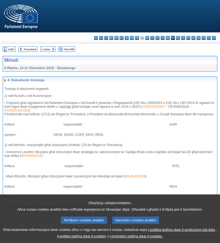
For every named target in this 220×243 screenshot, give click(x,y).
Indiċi (11, 49)
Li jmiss (46, 49)
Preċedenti (30, 49)
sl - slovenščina (204, 38)
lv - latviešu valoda (157, 38)
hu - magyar (168, 38)
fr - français (137, 38)
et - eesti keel (122, 38)
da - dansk (111, 38)
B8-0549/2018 (135, 176)
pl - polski (183, 38)
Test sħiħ (69, 49)
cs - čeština (106, 38)
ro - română (193, 38)
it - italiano (152, 38)
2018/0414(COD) (16, 110)
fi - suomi (209, 38)
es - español (101, 38)
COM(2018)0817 (153, 107)
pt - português (188, 38)
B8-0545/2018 (31, 156)
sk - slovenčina (199, 38)
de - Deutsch (116, 38)
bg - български (96, 38)
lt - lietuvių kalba (163, 38)
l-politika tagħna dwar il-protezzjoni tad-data (181, 233)
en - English (132, 38)
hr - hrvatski (147, 38)
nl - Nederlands (178, 38)
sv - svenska (214, 38)
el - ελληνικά (127, 38)
